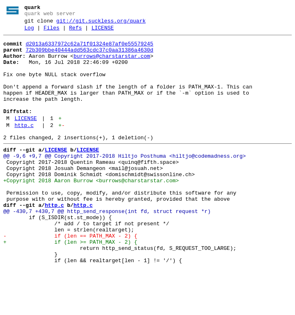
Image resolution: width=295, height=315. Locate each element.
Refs (75, 31)
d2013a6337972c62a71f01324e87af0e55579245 (89, 48)
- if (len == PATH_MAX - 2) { (70, 276)
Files (51, 31)
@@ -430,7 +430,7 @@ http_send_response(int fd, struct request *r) (107, 247)
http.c (24, 146)
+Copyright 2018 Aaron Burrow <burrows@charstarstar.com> (91, 210)
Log (29, 31)
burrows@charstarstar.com (112, 63)
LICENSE (102, 31)
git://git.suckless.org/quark (101, 23)
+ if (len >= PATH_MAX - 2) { (70, 284)
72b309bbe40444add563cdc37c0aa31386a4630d (89, 56)
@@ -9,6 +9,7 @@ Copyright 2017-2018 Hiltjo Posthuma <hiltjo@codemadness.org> (124, 180)
